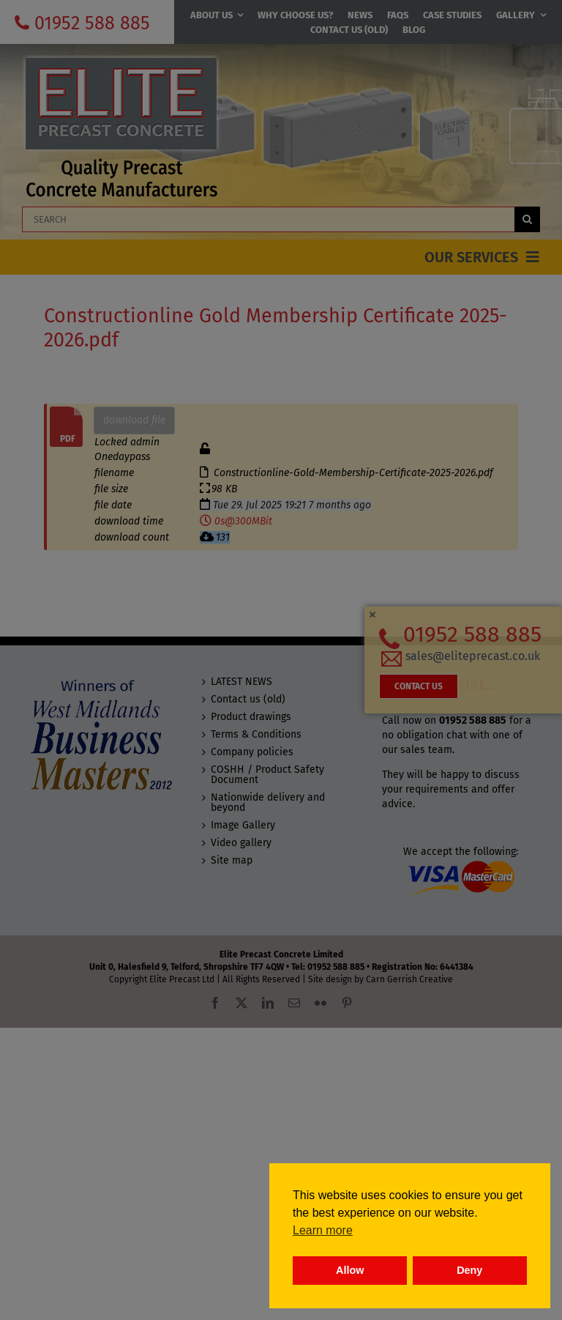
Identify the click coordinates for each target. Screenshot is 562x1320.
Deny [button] (469, 1270)
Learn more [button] (323, 1230)
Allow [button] (350, 1270)
